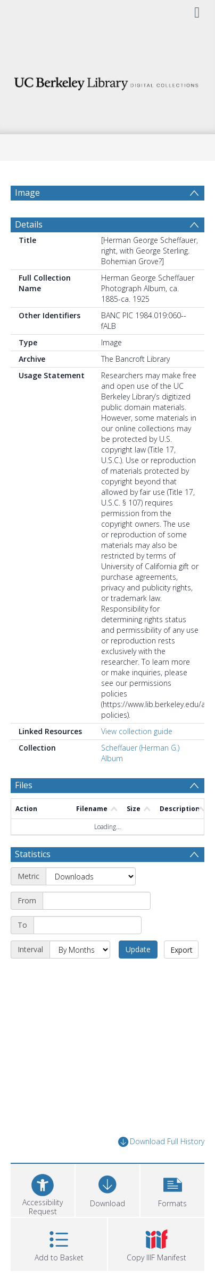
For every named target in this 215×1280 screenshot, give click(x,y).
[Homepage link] (107, 80)
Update (138, 949)
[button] (172, 1189)
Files (23, 785)
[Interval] (79, 950)
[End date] (88, 925)
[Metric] (91, 876)
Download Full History (161, 1141)
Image (27, 192)
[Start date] (97, 901)
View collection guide (136, 731)
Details (29, 224)
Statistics (33, 854)
